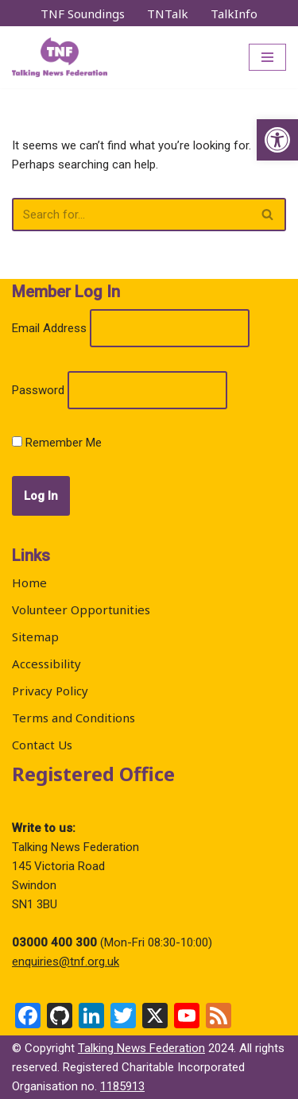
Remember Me (57, 442)
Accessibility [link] (46, 663)
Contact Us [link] (42, 745)
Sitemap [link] (35, 636)
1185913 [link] (122, 1086)
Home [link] (29, 582)
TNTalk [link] (167, 13)
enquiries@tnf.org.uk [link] (65, 961)
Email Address (49, 328)
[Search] (131, 214)
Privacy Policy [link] (50, 690)
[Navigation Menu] (267, 57)
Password (38, 390)
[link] (277, 140)
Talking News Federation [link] (141, 1048)
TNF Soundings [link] (83, 13)
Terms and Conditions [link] (73, 718)
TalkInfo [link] (234, 13)
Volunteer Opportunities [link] (81, 609)
